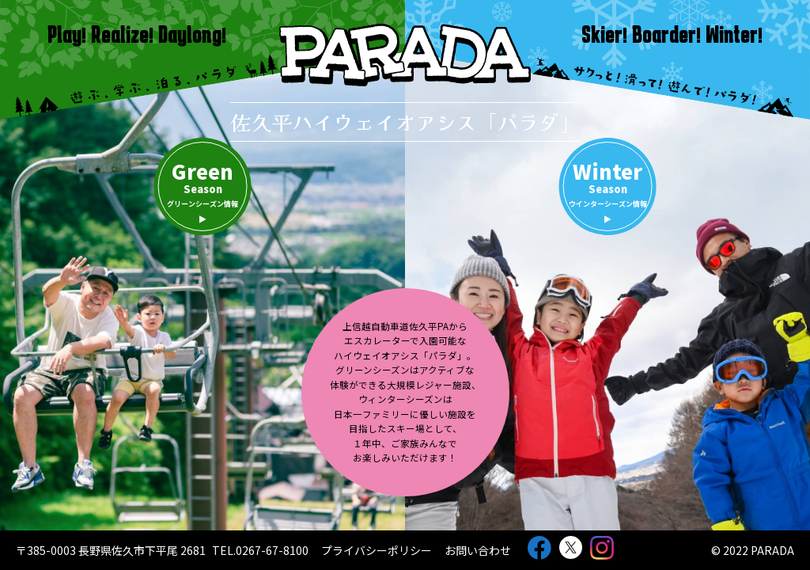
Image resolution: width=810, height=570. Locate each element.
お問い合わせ (478, 550)
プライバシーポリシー (376, 550)
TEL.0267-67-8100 (260, 550)
